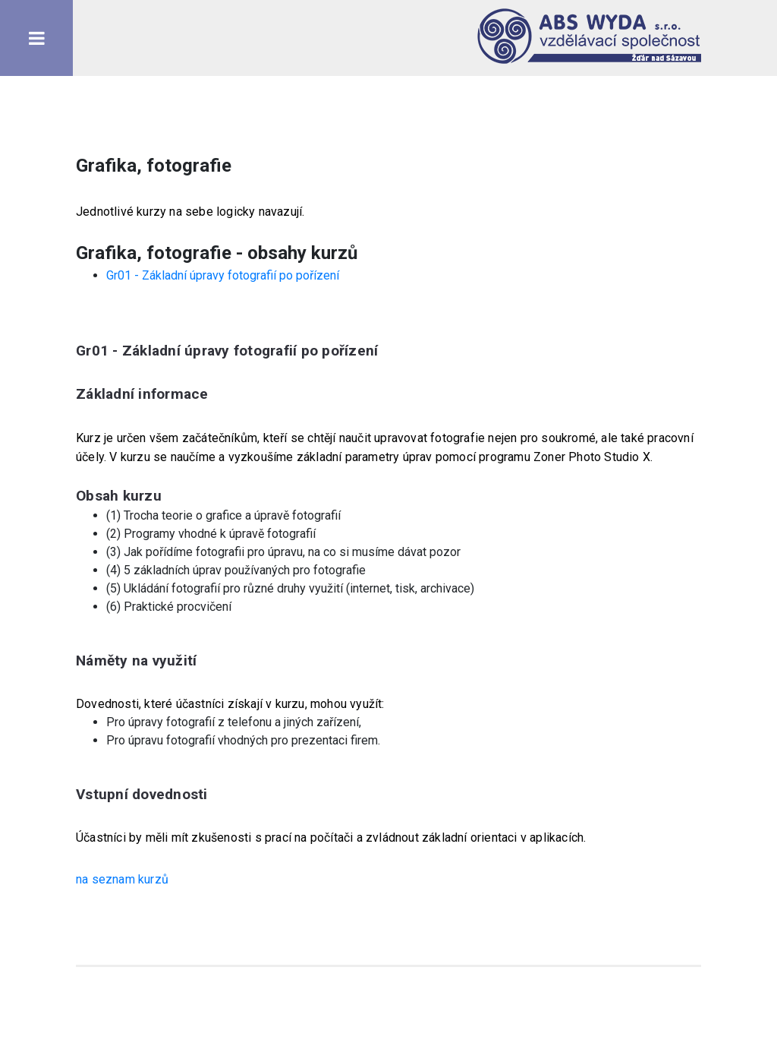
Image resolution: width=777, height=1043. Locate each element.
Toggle (36, 38)
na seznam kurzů (122, 879)
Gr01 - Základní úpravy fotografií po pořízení (222, 275)
